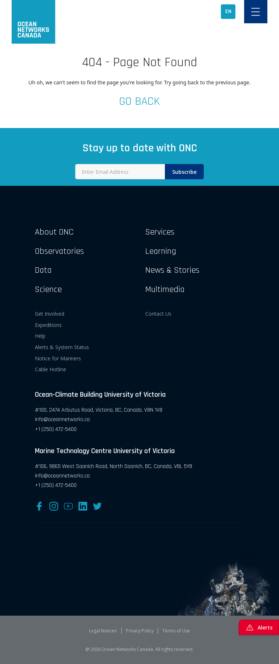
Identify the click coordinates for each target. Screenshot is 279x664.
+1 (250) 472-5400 (56, 429)
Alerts (258, 627)
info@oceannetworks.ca (62, 419)
